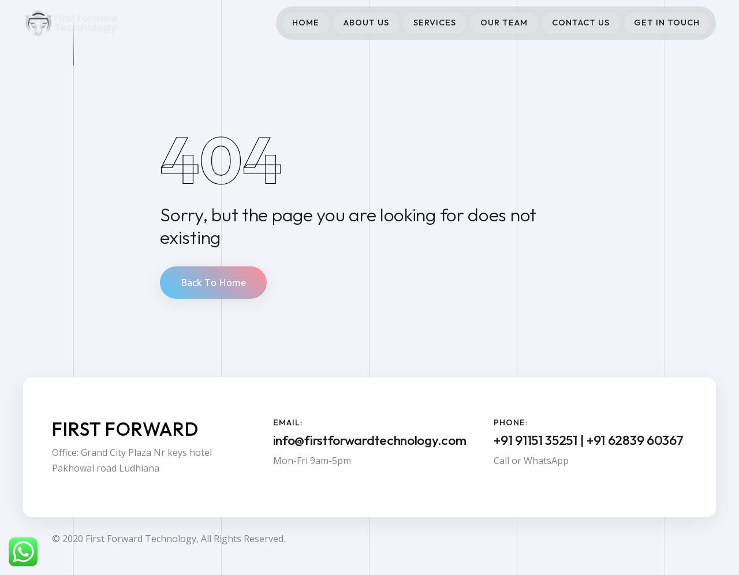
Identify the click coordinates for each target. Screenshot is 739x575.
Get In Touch (667, 22)
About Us (366, 22)
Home (305, 22)
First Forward (125, 428)
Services (434, 22)
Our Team (504, 22)
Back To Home (213, 282)
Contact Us (581, 22)
